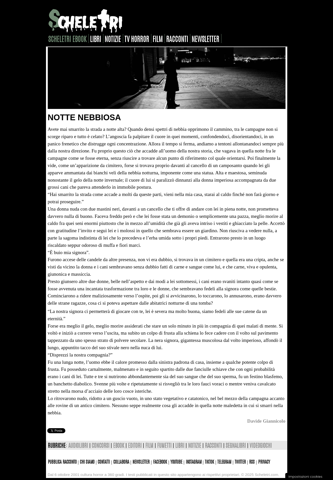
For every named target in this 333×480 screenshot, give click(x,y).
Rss (252, 461)
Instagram (194, 461)
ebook (118, 445)
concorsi (100, 445)
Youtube (176, 461)
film (158, 38)
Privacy (264, 461)
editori (134, 445)
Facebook (160, 461)
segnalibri (236, 445)
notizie (113, 38)
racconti (177, 38)
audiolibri (78, 445)
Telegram (224, 461)
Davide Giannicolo (266, 421)
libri (95, 38)
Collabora (121, 461)
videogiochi (261, 445)
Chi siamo (87, 461)
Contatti (104, 461)
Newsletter (141, 461)
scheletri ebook (67, 38)
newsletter (205, 38)
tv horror (136, 38)
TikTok (209, 461)
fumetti (164, 445)
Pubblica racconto (62, 461)
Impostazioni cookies (305, 476)
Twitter (240, 461)
